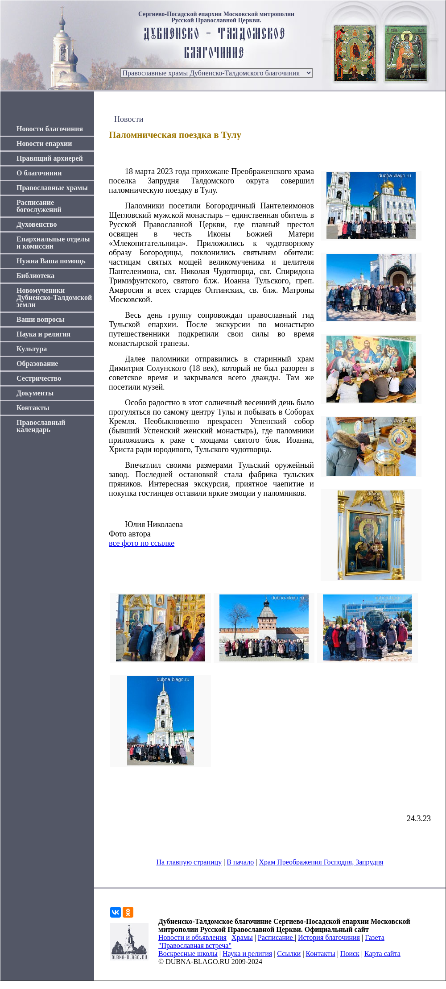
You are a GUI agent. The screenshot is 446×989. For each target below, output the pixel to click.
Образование (37, 363)
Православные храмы (52, 187)
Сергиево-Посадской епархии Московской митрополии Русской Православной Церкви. (216, 17)
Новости (128, 119)
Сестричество (39, 378)
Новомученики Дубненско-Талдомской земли (54, 297)
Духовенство (37, 224)
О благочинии (39, 173)
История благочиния (329, 937)
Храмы (242, 937)
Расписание (276, 937)
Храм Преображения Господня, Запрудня (321, 862)
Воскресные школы (188, 953)
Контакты (33, 407)
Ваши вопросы (41, 319)
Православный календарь (41, 426)
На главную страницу (189, 862)
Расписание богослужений (39, 206)
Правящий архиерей (50, 158)
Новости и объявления (192, 937)
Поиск (349, 953)
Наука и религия (43, 334)
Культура (32, 349)
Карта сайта (382, 953)
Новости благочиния (50, 129)
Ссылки (289, 953)
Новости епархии (44, 143)
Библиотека (35, 275)
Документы (35, 393)
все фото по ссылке (141, 543)
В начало (240, 862)
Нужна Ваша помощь (51, 261)
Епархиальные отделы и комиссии (53, 242)
